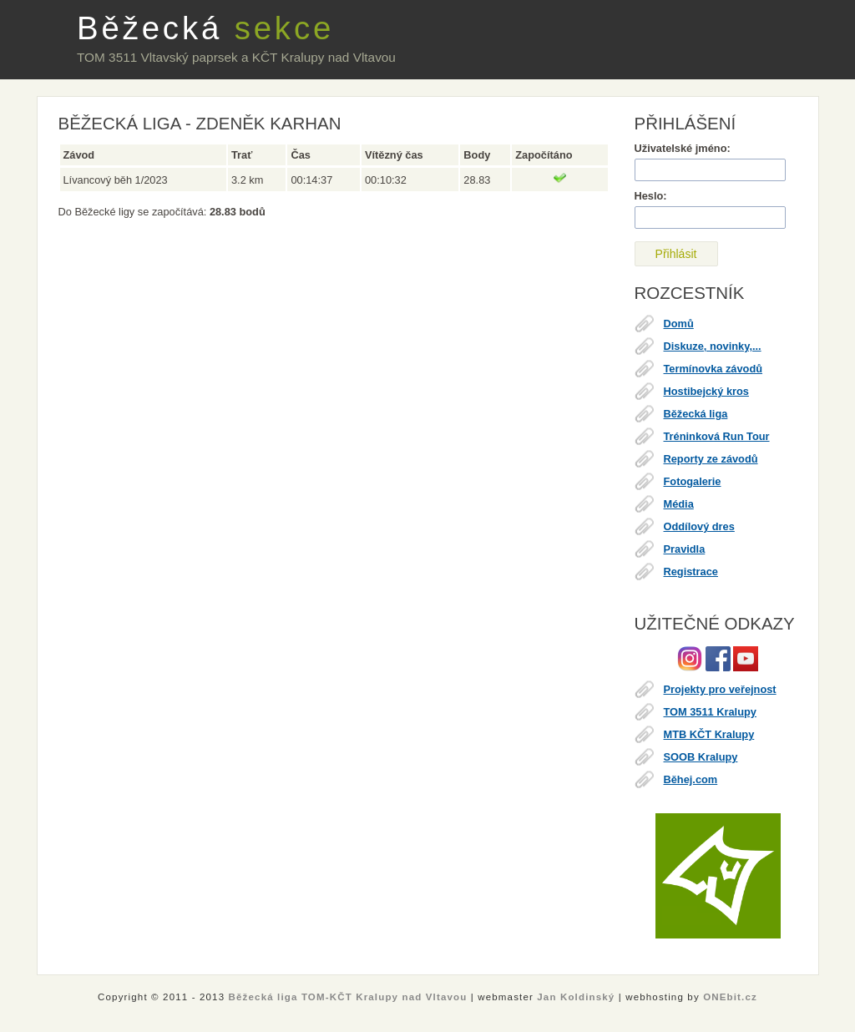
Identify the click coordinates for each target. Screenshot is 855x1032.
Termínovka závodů (713, 368)
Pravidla (685, 549)
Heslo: (651, 196)
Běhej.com (691, 779)
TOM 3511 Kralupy (710, 712)
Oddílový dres (699, 526)
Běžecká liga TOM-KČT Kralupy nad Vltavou (348, 997)
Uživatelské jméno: (683, 148)
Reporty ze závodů (711, 459)
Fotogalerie (692, 481)
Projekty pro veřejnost (720, 689)
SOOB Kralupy (701, 757)
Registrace (691, 571)
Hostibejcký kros (706, 391)
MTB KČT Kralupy (709, 734)
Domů (679, 323)
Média (679, 504)
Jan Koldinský (576, 997)
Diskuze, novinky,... (712, 346)
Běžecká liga (696, 413)
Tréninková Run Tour (717, 436)
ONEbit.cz (730, 997)
